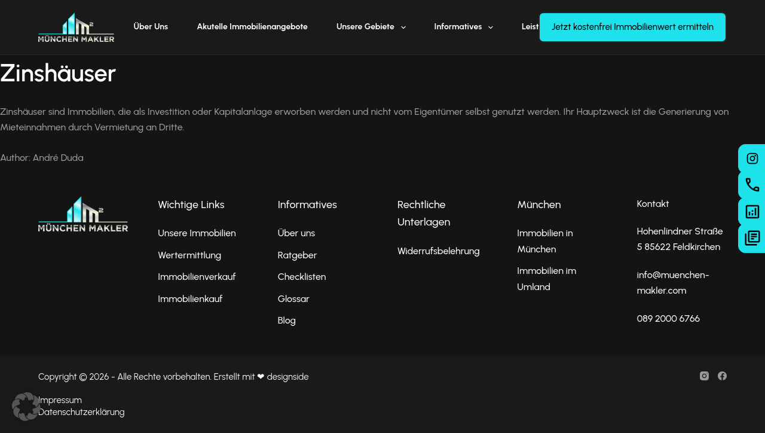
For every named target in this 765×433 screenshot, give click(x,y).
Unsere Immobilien (196, 233)
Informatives (466, 27)
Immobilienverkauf (196, 276)
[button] (26, 406)
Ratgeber (297, 255)
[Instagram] (704, 375)
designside (288, 376)
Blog (287, 320)
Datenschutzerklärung (81, 412)
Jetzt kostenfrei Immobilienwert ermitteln (633, 27)
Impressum (60, 400)
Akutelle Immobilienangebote (252, 27)
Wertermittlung (189, 255)
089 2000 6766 (668, 318)
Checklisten (302, 276)
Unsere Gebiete (373, 27)
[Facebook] (722, 375)
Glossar (294, 298)
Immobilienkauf (190, 298)
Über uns (151, 27)
